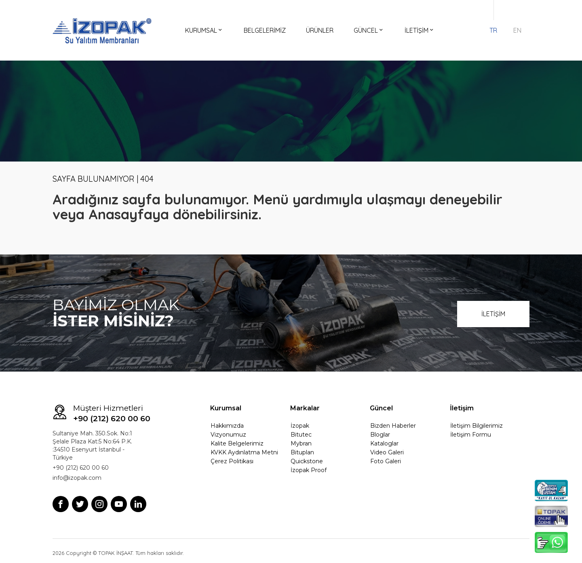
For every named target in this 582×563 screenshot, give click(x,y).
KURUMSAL (204, 30)
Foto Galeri (385, 461)
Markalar (305, 408)
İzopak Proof (309, 470)
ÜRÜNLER (319, 30)
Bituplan (302, 452)
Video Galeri (387, 452)
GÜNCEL (369, 30)
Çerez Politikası (232, 461)
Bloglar (380, 434)
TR (493, 30)
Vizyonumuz (228, 434)
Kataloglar (384, 443)
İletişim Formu (470, 434)
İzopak (300, 425)
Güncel (381, 408)
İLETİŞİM (420, 30)
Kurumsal (225, 408)
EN (517, 30)
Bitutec (301, 434)
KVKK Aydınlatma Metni (244, 452)
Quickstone (307, 461)
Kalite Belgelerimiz (237, 443)
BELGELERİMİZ (265, 30)
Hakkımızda (227, 425)
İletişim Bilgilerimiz (476, 425)
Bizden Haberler (393, 425)
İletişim (462, 408)
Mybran (301, 443)
